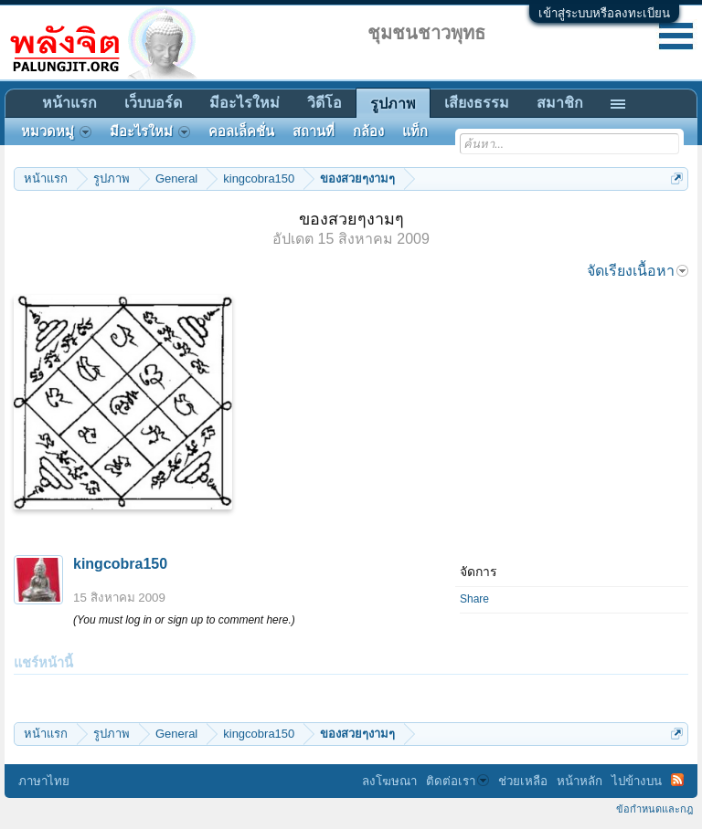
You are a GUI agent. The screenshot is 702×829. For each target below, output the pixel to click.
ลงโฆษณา (389, 781)
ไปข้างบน (637, 781)
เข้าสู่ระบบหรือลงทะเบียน (604, 13)
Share (474, 599)
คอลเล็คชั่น (241, 131)
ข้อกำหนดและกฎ (654, 808)
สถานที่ (313, 131)
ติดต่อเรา (457, 781)
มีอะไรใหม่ (244, 102)
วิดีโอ (324, 102)
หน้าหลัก (579, 781)
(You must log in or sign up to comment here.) (184, 620)
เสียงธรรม (476, 102)
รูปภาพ (393, 103)
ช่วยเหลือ (523, 781)
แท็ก (415, 131)
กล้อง (368, 131)
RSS (677, 779)
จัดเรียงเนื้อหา (637, 270)
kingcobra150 (120, 564)
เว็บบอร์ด (153, 102)
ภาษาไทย (43, 781)
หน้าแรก (69, 102)
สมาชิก (560, 102)
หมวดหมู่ (56, 131)
